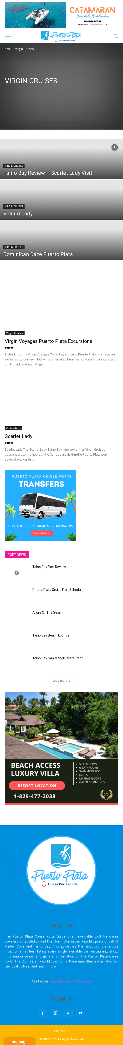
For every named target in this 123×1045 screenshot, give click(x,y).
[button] (8, 36)
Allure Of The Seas (46, 612)
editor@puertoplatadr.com (70, 981)
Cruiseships (13, 428)
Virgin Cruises (14, 166)
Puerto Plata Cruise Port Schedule (57, 590)
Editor (9, 347)
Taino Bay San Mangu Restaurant (57, 658)
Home (6, 49)
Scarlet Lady (18, 436)
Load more (61, 681)
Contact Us (61, 1031)
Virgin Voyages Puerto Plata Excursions (48, 341)
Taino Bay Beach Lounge (50, 635)
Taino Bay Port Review (49, 567)
